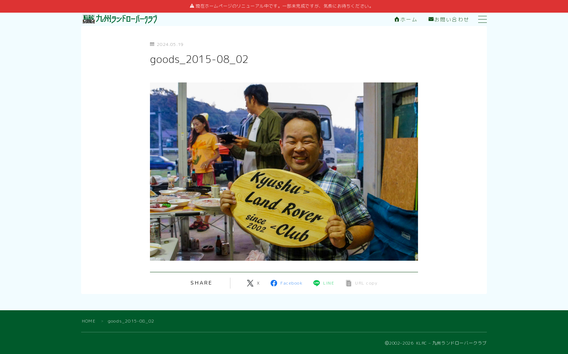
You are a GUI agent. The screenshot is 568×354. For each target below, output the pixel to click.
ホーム (406, 19)
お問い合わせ (449, 19)
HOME (89, 321)
